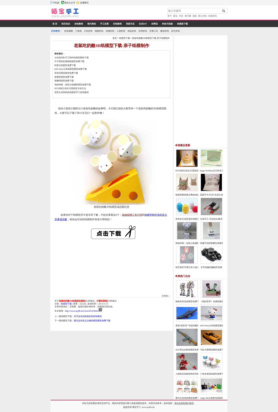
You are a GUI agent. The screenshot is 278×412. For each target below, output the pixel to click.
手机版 (56, 2)
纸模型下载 (182, 24)
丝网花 (154, 24)
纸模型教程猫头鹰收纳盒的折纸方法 (192, 195)
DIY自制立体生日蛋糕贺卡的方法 (70, 88)
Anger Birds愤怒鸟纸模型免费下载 (216, 398)
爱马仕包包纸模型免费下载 (188, 398)
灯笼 (181, 16)
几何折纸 (88, 31)
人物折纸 (121, 31)
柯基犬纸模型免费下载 (65, 65)
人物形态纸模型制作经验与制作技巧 (192, 374)
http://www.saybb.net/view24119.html (81, 311)
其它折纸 (175, 31)
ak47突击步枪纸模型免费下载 (189, 349)
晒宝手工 (136, 407)
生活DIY (143, 24)
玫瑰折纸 (212, 16)
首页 (115, 38)
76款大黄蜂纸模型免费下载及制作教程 (218, 349)
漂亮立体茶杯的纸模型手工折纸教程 (71, 92)
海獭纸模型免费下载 (64, 80)
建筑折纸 (164, 31)
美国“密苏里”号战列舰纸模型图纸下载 (193, 325)
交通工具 (153, 31)
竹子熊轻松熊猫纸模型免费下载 (69, 61)
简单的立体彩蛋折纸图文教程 (189, 219)
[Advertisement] (123, 13)
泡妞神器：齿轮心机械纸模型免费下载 (72, 84)
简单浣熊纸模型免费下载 (66, 73)
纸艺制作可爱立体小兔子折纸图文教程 (193, 267)
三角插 (78, 31)
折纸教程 (78, 24)
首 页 (54, 24)
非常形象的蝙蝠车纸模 (211, 267)
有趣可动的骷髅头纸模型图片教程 (216, 243)
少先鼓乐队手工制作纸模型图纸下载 (71, 57)
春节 (169, 16)
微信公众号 (69, 2)
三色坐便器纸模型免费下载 (213, 374)
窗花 (175, 16)
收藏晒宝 (84, 2)
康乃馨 (188, 16)
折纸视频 (68, 31)
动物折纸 (110, 31)
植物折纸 (99, 31)
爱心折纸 (202, 16)
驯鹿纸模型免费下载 (64, 77)
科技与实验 (167, 24)
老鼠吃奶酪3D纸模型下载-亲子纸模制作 (151, 38)
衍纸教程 (117, 24)
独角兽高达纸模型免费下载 (188, 301)
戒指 (194, 16)
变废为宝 (130, 24)
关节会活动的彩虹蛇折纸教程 (88, 316)
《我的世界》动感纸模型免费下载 (216, 301)
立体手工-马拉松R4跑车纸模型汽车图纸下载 (221, 219)
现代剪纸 (91, 24)
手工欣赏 (104, 24)
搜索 (224, 10)
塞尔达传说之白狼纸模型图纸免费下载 (92, 320)
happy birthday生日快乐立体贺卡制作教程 (219, 170)
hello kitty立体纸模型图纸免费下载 (70, 69)
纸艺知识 (66, 24)
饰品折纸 (132, 31)
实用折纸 (142, 31)
